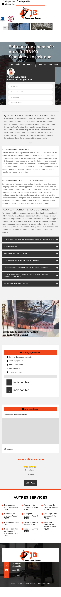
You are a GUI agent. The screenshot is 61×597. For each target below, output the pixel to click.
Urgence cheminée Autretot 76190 (31, 524)
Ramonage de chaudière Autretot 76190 (11, 507)
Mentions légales (43, 584)
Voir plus (30, 483)
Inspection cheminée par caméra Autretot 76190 (50, 526)
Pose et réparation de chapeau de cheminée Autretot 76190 (11, 532)
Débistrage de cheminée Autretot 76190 (11, 516)
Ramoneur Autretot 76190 (31, 530)
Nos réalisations (21, 65)
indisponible (8, 1)
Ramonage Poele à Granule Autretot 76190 (51, 516)
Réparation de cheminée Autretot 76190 (31, 507)
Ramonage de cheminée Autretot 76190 (51, 507)
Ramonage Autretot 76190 (11, 524)
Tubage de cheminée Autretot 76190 (31, 516)
